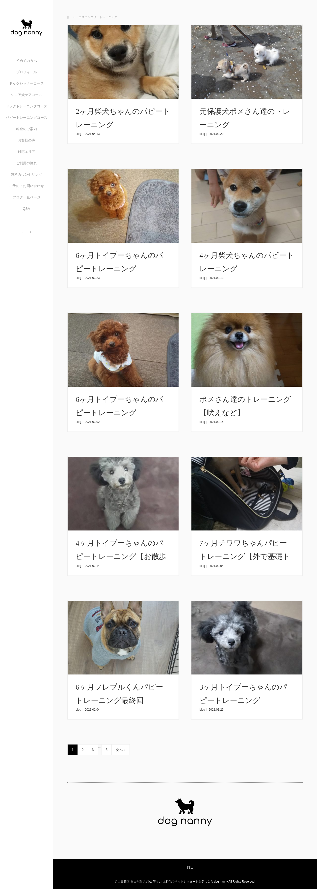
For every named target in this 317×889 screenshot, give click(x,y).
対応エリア (26, 152)
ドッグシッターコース (26, 83)
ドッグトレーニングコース (26, 106)
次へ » (121, 750)
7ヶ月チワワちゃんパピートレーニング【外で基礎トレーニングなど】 (244, 556)
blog (78, 134)
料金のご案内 (26, 129)
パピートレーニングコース (26, 118)
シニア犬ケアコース (26, 95)
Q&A (26, 209)
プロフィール (26, 72)
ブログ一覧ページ (26, 197)
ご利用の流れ (26, 163)
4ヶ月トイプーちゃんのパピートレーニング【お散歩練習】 (121, 556)
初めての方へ (26, 61)
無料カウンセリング (26, 174)
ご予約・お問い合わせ (26, 186)
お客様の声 (26, 140)
